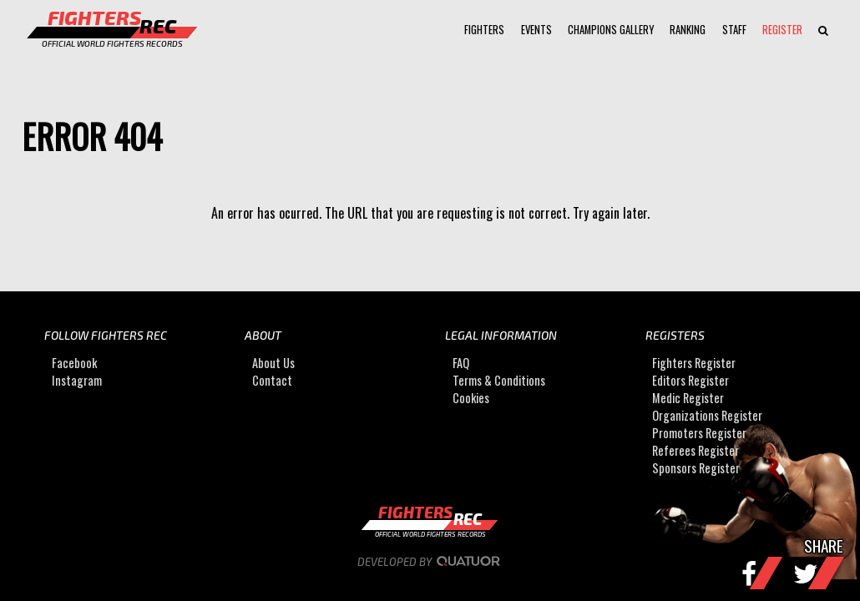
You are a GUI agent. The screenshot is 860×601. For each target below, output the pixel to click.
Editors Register (690, 380)
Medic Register (688, 398)
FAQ (461, 363)
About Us (273, 363)
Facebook (74, 363)
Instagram (77, 380)
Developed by (430, 561)
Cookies (471, 398)
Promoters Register (699, 433)
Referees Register (695, 450)
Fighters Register (694, 363)
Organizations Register (707, 415)
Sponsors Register (696, 468)
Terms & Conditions (499, 380)
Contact (272, 380)
